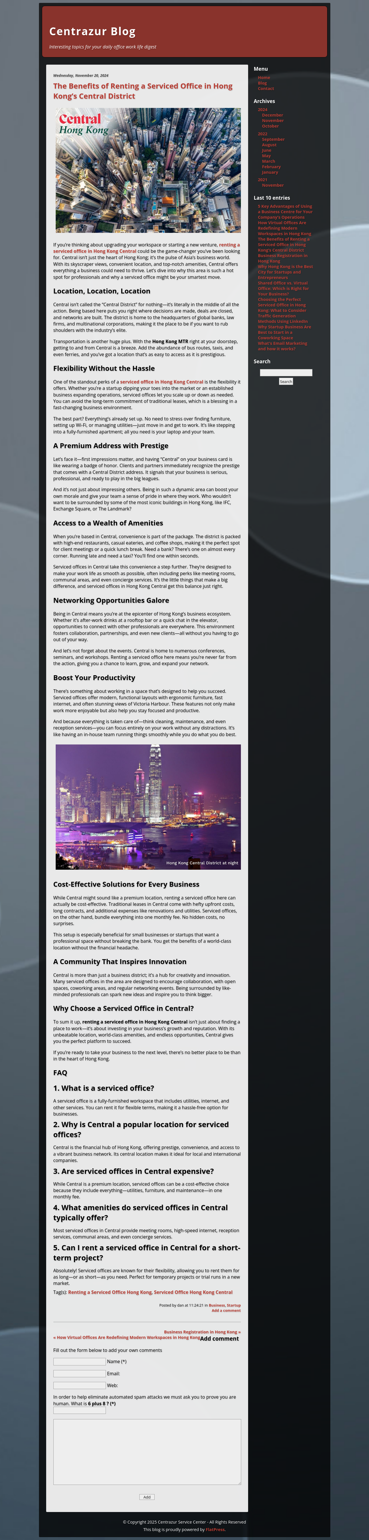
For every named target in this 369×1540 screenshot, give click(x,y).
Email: (113, 1373)
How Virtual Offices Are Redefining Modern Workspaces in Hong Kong (284, 228)
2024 (262, 109)
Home (264, 77)
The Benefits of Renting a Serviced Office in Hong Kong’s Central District (284, 244)
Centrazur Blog (92, 31)
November (273, 120)
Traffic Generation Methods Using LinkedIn (283, 318)
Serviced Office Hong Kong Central (193, 1292)
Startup (234, 1305)
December (272, 115)
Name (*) (116, 1361)
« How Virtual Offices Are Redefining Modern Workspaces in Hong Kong (126, 1337)
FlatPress (215, 1529)
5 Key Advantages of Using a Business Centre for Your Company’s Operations (285, 211)
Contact (266, 88)
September (273, 139)
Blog (262, 83)
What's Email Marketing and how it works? (282, 345)
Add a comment (226, 1310)
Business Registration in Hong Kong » (202, 1332)
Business (217, 1305)
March (268, 161)
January (270, 172)
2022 (262, 133)
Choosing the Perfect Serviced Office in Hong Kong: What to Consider (282, 305)
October (270, 126)
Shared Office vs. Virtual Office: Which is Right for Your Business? (283, 288)
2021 (262, 179)
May (266, 155)
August (269, 144)
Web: (112, 1385)
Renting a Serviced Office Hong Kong (109, 1292)
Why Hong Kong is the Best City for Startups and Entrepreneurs (285, 272)
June (266, 150)
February (271, 166)
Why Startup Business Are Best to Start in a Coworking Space (284, 332)
